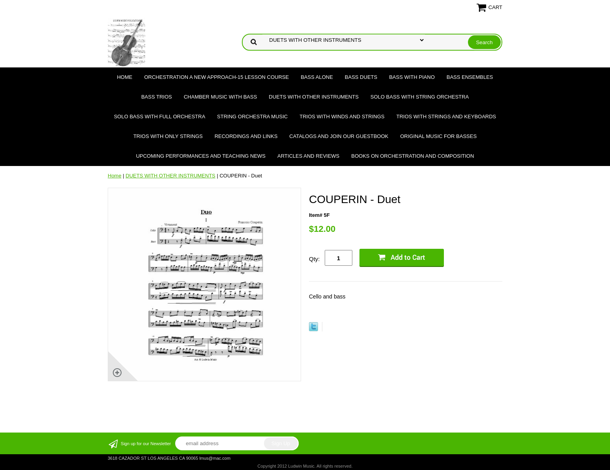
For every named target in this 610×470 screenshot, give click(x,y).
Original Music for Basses (438, 136)
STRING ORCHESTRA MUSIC (252, 116)
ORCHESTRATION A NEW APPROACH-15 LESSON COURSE (216, 77)
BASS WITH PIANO (412, 77)
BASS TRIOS (156, 97)
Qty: (314, 259)
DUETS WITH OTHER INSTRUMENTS (314, 97)
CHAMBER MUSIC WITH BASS (220, 97)
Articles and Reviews (308, 156)
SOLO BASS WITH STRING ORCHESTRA (419, 97)
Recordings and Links (246, 136)
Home (124, 77)
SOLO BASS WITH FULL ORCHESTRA (159, 116)
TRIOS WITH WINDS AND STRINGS (341, 116)
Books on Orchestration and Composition (412, 156)
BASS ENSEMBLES (470, 77)
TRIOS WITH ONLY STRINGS (168, 136)
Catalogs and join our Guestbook (338, 136)
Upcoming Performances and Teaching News (201, 156)
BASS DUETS (361, 77)
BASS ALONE (317, 77)
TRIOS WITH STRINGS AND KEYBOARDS (446, 116)
